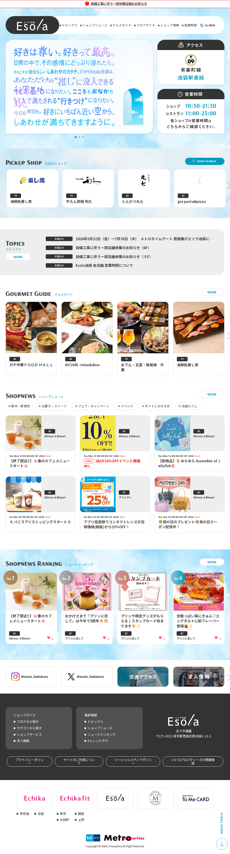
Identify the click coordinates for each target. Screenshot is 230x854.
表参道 (24, 813)
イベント (127, 406)
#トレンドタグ (98, 740)
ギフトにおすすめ (157, 406)
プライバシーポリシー (29, 761)
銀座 (81, 813)
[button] (76, 137)
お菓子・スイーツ (54, 406)
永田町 (64, 819)
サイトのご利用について (79, 761)
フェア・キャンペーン (93, 406)
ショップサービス (29, 734)
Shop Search (206, 161)
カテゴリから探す (29, 728)
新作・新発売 (20, 406)
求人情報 (23, 740)
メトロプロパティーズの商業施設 (193, 761)
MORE (18, 257)
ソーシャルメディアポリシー (133, 761)
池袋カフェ (189, 406)
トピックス (95, 721)
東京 (63, 813)
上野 (81, 819)
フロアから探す (28, 721)
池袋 (41, 813)
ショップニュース (100, 728)
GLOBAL (210, 25)
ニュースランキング (101, 734)
